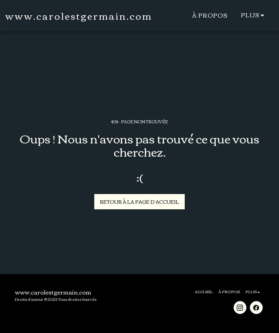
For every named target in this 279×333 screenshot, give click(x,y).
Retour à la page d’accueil (139, 201)
